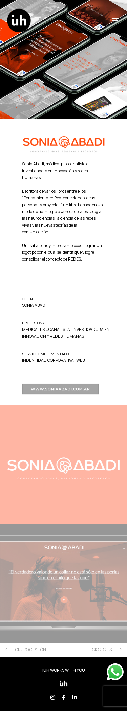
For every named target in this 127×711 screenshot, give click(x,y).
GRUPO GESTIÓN (30, 650)
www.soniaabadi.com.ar (60, 392)
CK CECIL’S (102, 650)
